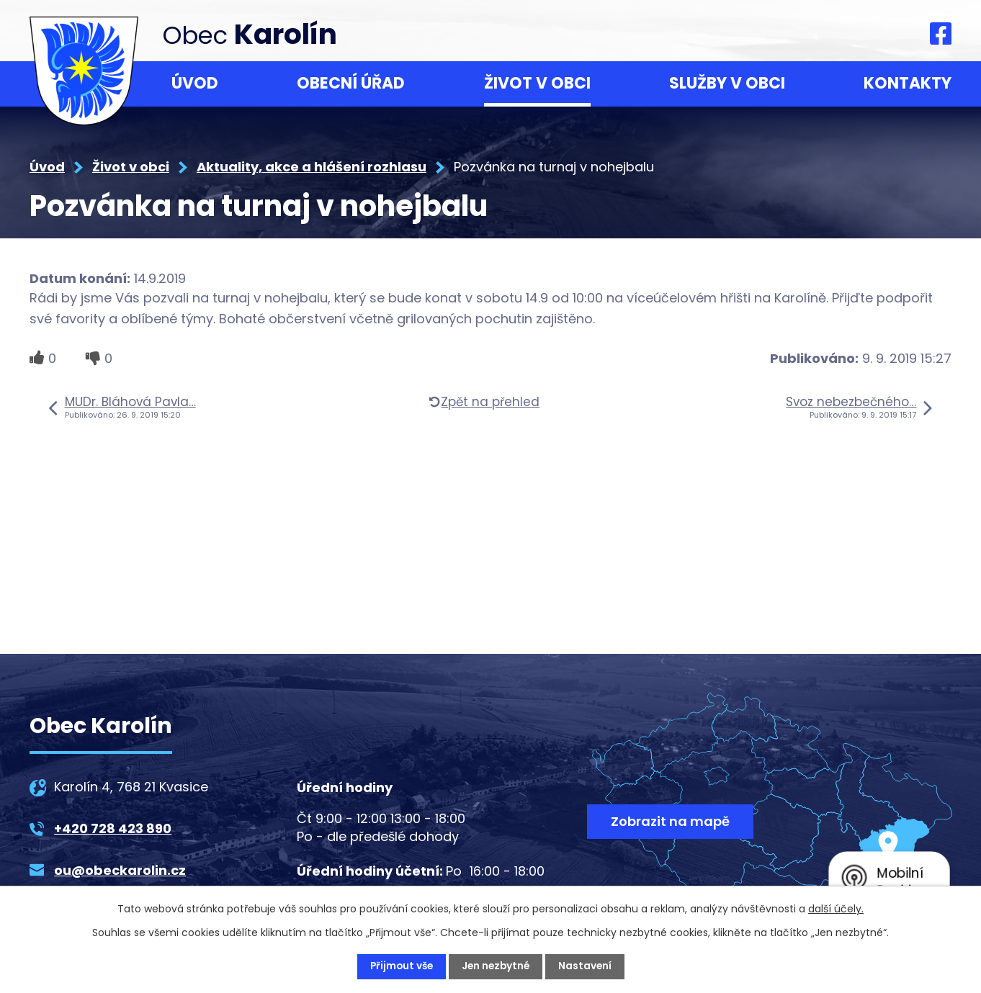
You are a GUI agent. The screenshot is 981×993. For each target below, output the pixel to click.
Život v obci (537, 83)
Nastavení (587, 966)
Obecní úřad (351, 83)
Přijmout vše (399, 966)
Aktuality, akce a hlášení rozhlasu (311, 167)
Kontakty (907, 83)
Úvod (194, 83)
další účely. (836, 909)
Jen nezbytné (496, 966)
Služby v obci (727, 83)
